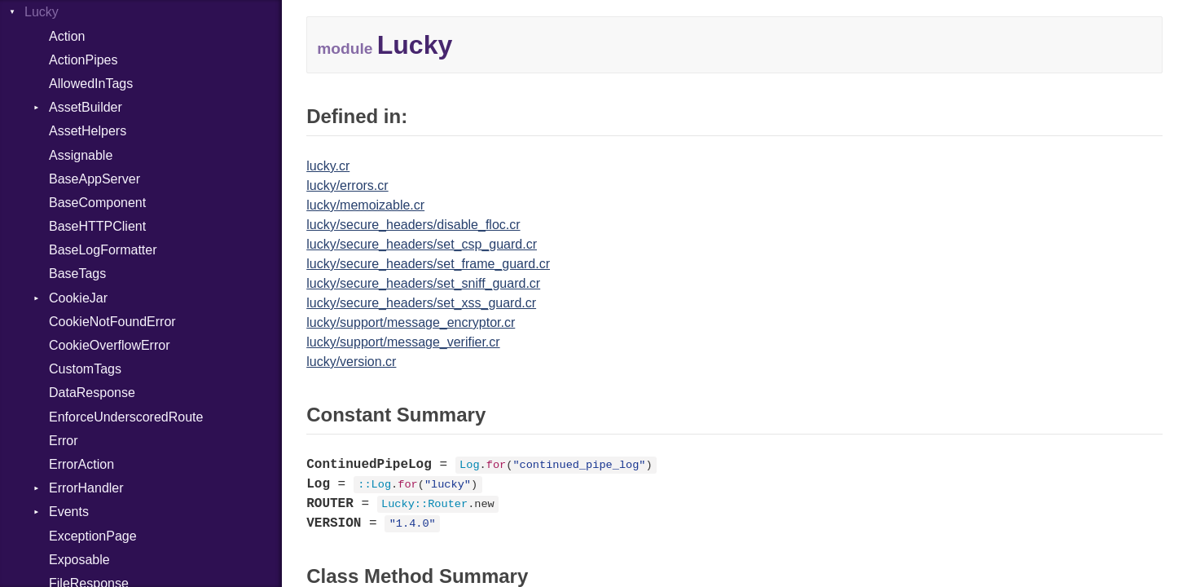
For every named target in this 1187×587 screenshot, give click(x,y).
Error (63, 441)
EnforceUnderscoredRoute (126, 417)
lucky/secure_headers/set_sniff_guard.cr (423, 283)
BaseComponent (97, 203)
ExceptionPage (93, 536)
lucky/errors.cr (347, 185)
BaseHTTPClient (97, 226)
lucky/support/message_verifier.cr (402, 342)
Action (67, 36)
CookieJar (78, 298)
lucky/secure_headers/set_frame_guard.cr (428, 264)
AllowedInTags (91, 83)
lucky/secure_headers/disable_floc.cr (413, 225)
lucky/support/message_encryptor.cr (410, 322)
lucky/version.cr (351, 362)
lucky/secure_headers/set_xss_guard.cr (421, 303)
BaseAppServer (94, 179)
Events (69, 512)
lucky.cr (328, 166)
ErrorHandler (86, 488)
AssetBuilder (85, 107)
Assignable (80, 155)
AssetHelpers (87, 131)
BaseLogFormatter (103, 250)
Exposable (79, 560)
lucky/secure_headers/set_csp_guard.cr (421, 244)
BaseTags (77, 273)
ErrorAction (81, 464)
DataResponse (92, 392)
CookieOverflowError (109, 345)
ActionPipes (83, 60)
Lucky (41, 12)
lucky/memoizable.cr (365, 205)
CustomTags (85, 369)
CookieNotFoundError (112, 322)
